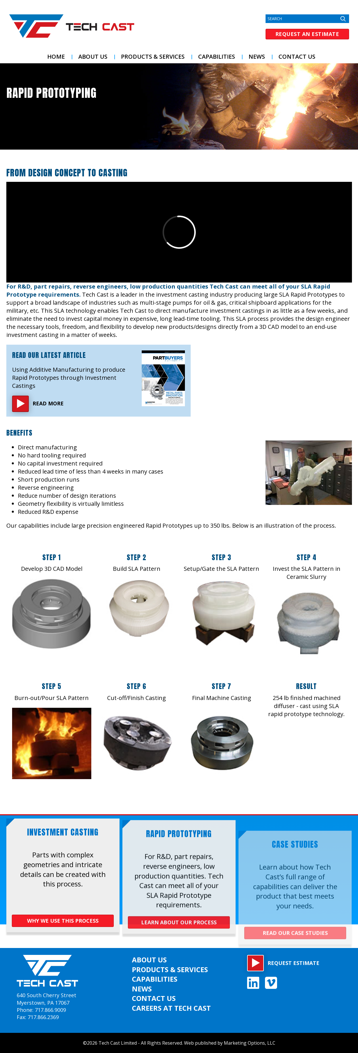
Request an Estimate (307, 33)
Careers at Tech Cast (171, 1008)
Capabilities (216, 56)
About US (92, 56)
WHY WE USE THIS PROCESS (63, 923)
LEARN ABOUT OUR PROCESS (179, 937)
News (257, 56)
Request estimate (293, 962)
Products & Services (153, 56)
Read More (48, 403)
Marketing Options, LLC (249, 1043)
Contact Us (297, 56)
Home (56, 56)
